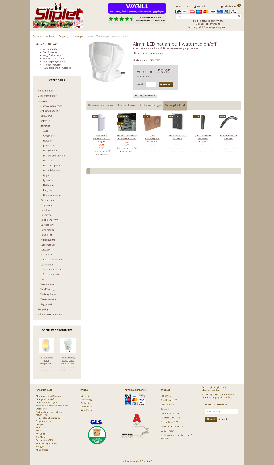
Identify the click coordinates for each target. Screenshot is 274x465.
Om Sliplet (41, 436)
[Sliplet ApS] (58, 14)
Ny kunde (40, 433)
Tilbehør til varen (126, 104)
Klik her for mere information (148, 52)
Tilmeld (211, 418)
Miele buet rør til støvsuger (228, 136)
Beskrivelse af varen (100, 104)
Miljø (38, 430)
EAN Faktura (42, 408)
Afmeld (223, 418)
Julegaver (40, 423)
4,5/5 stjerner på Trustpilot (57, 67)
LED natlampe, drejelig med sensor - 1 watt (68, 360)
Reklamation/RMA (44, 439)
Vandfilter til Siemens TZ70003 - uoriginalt (101, 138)
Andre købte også (151, 104)
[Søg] (239, 15)
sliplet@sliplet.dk (58, 61)
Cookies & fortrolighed (47, 401)
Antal (140, 83)
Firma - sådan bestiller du (48, 417)
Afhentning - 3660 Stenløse (48, 395)
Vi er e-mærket (50, 48)
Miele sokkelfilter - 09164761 (178, 136)
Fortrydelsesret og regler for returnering (49, 413)
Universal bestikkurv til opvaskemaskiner (126, 136)
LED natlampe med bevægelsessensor (46, 360)
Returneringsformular (46, 442)
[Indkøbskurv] (231, 6)
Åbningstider (42, 449)
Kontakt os (41, 427)
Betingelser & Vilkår (45, 398)
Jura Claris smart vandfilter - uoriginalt (203, 138)
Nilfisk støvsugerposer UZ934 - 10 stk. (152, 138)
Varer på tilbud (175, 104)
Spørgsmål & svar (44, 446)
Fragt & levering (43, 420)
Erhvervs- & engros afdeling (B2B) (51, 405)
